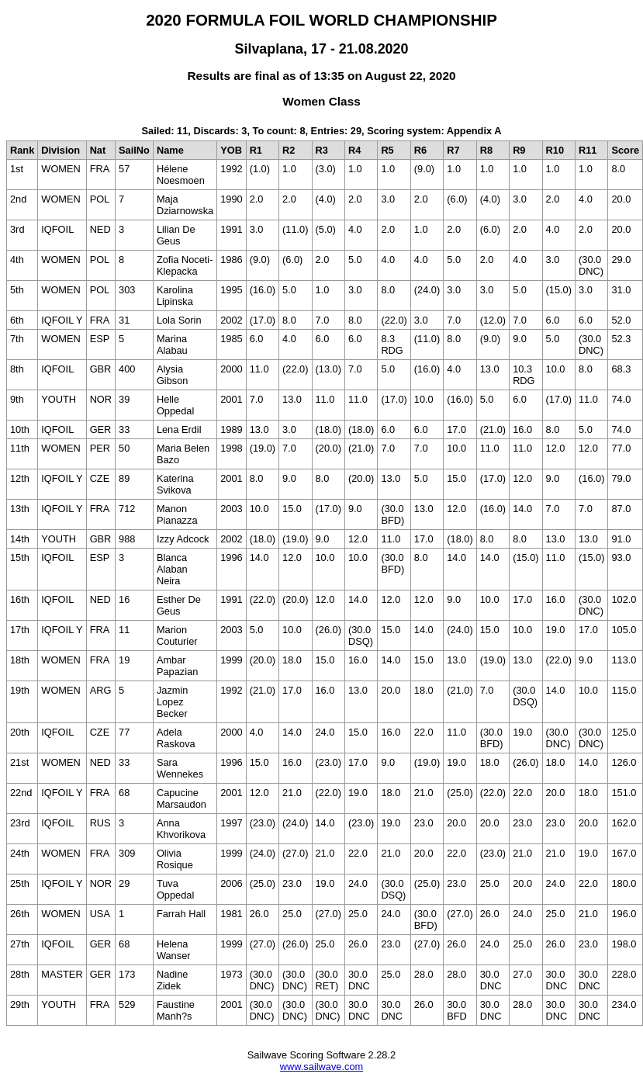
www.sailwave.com (321, 1066)
